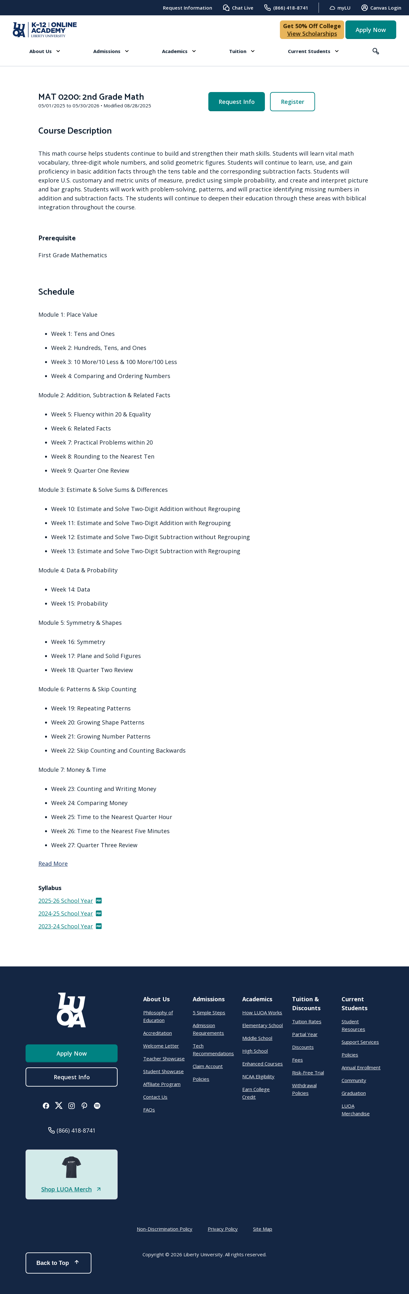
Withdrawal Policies (304, 1089)
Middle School (257, 1038)
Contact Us (155, 1097)
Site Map (262, 1229)
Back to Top (58, 1263)
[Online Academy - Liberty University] (45, 29)
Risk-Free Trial (308, 1072)
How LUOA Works (262, 1012)
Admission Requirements (208, 1029)
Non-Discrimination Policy (164, 1229)
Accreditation (157, 1033)
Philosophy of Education (158, 1016)
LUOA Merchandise (356, 1110)
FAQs (149, 1109)
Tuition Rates (306, 1021)
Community (354, 1080)
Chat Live (237, 8)
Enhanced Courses (262, 1063)
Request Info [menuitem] (237, 101)
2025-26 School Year (70, 900)
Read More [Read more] (53, 863)
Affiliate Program (162, 1084)
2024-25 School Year (70, 913)
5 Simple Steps (209, 1012)
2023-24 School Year (70, 926)
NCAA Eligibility (258, 1076)
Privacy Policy (223, 1229)
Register (292, 101)
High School (255, 1051)
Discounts (303, 1047)
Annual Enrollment (361, 1067)
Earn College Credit (256, 1093)
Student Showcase (163, 1071)
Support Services (360, 1042)
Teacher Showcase (164, 1058)
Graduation (354, 1093)
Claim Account (208, 1066)
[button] (44, 51)
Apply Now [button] (371, 30)
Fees (297, 1060)
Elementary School (262, 1025)
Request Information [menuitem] (187, 7)
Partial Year (305, 1034)
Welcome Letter (161, 1045)
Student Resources (353, 1025)
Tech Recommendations (213, 1049)
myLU (340, 7)
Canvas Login (381, 8)
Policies (201, 1079)
